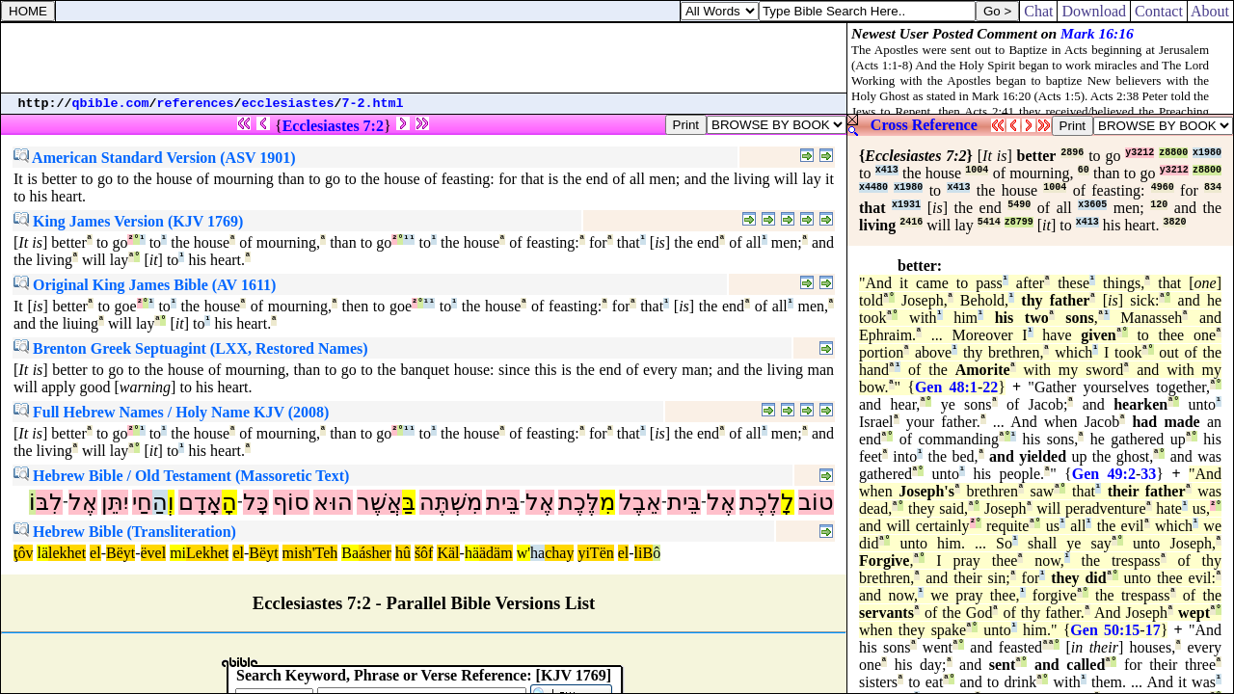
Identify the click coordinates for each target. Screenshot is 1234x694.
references (195, 103)
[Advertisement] (424, 58)
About (1210, 11)
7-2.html (373, 103)
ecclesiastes (288, 103)
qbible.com (110, 103)
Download (1094, 11)
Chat (1038, 11)
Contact (1159, 11)
